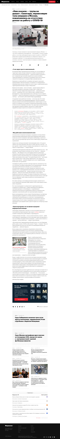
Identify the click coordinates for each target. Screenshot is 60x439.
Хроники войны (14, 4)
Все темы (46, 4)
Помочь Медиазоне (21, 299)
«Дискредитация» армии (6, 4)
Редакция (19, 425)
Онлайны (22, 1)
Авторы (19, 429)
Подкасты (34, 1)
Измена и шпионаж (24, 4)
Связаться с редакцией (43, 306)
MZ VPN (32, 429)
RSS (32, 425)
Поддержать (52, 1)
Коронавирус (14, 22)
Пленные (40, 4)
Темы (19, 431)
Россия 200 (33, 431)
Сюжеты (17, 1)
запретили (22, 128)
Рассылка (32, 427)
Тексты (26, 1)
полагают (24, 122)
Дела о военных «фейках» (33, 4)
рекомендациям (21, 111)
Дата (30, 1)
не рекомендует (19, 116)
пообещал (37, 212)
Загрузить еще (30, 392)
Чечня (19, 4)
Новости (13, 1)
